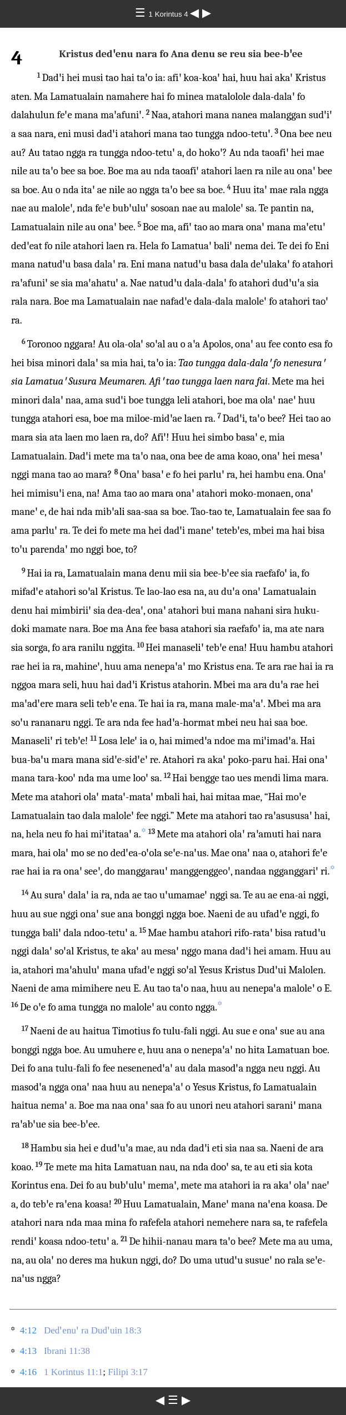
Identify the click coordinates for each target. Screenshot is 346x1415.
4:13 (28, 1351)
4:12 (28, 1330)
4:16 (28, 1372)
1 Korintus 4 (169, 14)
